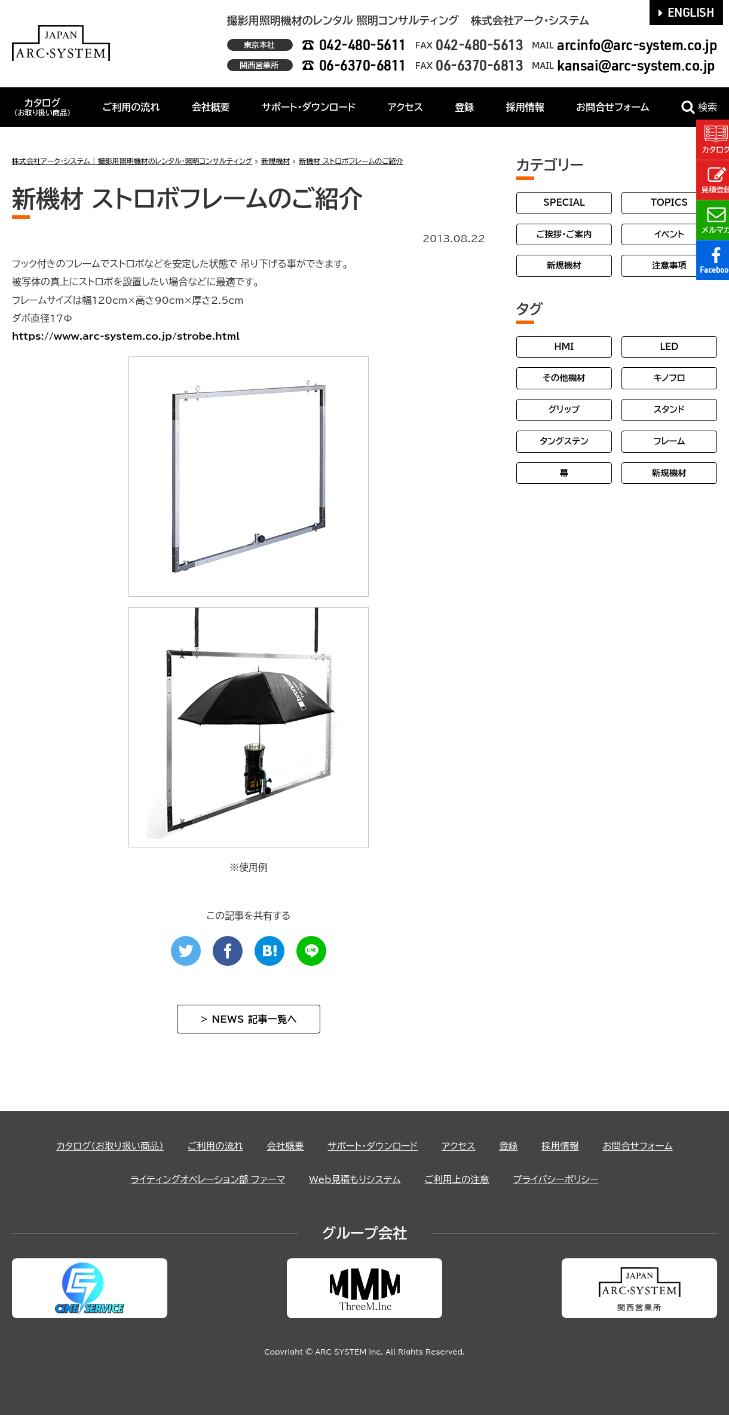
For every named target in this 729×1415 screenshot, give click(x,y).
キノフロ (669, 377)
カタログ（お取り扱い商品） (105, 1146)
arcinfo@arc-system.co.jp (637, 44)
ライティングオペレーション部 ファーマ (204, 1179)
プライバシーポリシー (560, 1179)
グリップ (564, 409)
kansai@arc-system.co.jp (636, 65)
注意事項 (669, 265)
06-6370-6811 (362, 65)
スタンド (669, 409)
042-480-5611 (362, 44)
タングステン (564, 441)
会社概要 (211, 107)
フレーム (669, 441)
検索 (699, 107)
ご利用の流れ (131, 107)
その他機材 (564, 377)
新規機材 (564, 265)
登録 (464, 107)
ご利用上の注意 (459, 1179)
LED (669, 346)
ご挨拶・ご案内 (564, 234)
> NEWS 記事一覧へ (248, 1019)
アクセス (405, 107)
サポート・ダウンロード (309, 107)
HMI (564, 346)
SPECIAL (564, 202)
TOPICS (669, 202)
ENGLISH (686, 12)
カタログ (42, 107)
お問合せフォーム (612, 107)
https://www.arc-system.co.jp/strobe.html (126, 336)
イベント (669, 234)
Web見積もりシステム (355, 1179)
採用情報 (525, 107)
